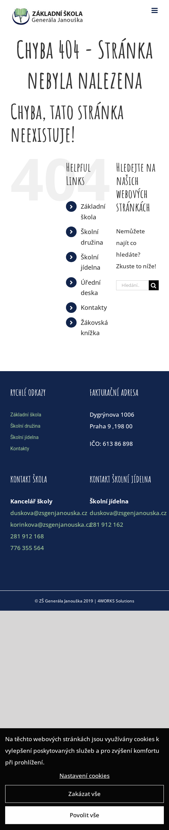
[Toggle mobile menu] (155, 10)
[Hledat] (154, 285)
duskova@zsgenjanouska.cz (48, 513)
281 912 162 (106, 524)
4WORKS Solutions (116, 601)
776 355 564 (27, 548)
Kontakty (94, 307)
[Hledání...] (132, 285)
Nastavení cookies (84, 777)
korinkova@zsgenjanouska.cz (50, 524)
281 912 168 (27, 536)
